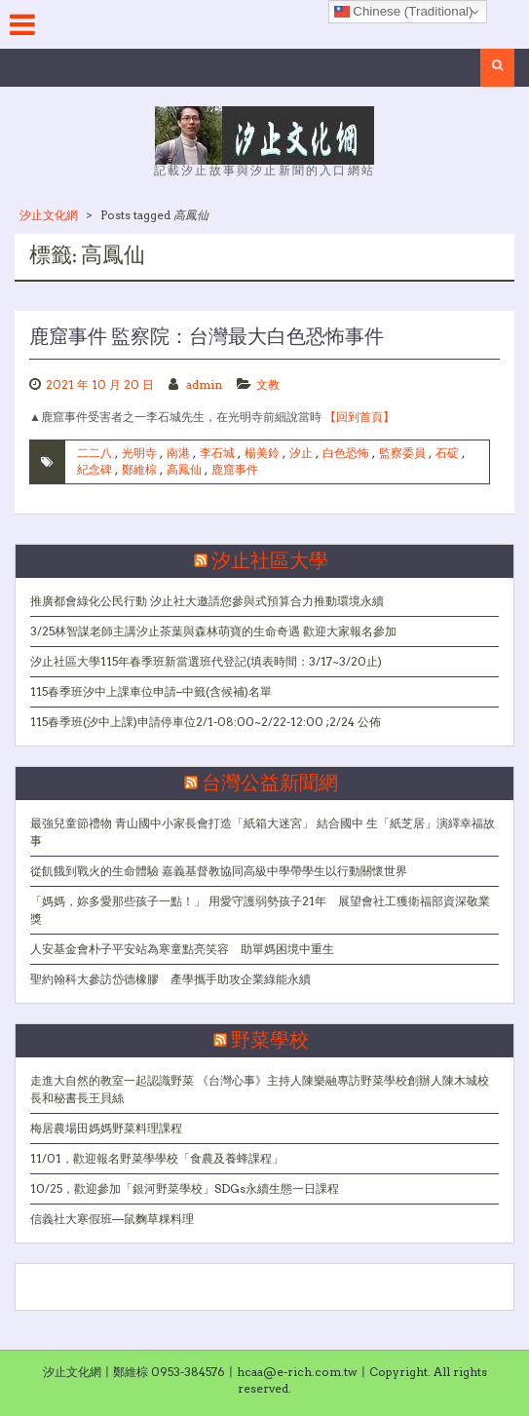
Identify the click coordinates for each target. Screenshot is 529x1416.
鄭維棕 (139, 469)
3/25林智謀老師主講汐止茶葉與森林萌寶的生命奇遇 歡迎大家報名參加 (213, 631)
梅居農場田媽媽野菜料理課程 (106, 1128)
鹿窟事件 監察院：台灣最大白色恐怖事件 (206, 337)
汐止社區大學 (269, 561)
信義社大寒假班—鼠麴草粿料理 (112, 1218)
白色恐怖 (345, 452)
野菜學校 (270, 1041)
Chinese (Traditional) (403, 11)
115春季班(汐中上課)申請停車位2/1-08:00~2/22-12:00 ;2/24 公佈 (205, 721)
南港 (178, 452)
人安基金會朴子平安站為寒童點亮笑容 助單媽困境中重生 (182, 948)
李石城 (217, 452)
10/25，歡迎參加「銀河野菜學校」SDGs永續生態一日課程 (184, 1188)
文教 (268, 384)
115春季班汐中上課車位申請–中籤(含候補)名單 (151, 691)
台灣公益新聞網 (270, 783)
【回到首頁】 (359, 416)
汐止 (301, 452)
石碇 (447, 452)
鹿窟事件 (234, 469)
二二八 (94, 452)
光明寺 (139, 452)
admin (204, 384)
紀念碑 (94, 469)
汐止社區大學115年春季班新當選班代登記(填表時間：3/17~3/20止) (206, 661)
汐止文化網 (48, 215)
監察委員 (402, 452)
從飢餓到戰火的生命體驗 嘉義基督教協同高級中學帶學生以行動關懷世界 (218, 870)
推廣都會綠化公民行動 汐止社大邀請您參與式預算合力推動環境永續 (207, 600)
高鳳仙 (184, 469)
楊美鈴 (262, 452)
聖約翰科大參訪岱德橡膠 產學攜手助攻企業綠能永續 (170, 979)
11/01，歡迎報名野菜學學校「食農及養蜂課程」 (156, 1158)
